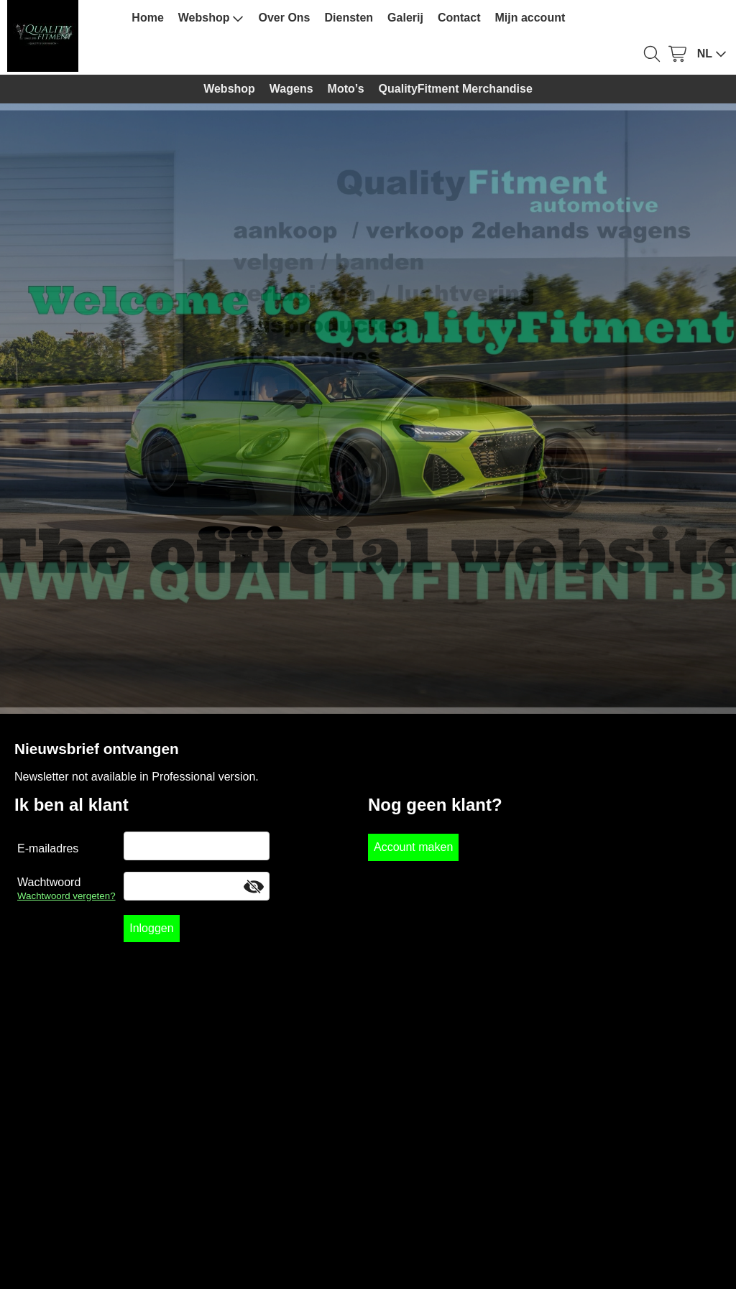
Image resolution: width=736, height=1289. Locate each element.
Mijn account (529, 17)
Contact (459, 17)
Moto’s (346, 89)
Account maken (413, 847)
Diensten (349, 17)
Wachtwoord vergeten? (66, 895)
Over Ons (284, 17)
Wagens (291, 89)
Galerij (405, 17)
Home (147, 17)
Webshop (211, 17)
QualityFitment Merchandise (456, 89)
